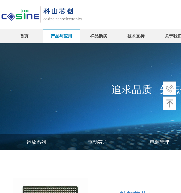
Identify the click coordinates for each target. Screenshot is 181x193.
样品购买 (98, 36)
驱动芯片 (98, 142)
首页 (24, 36)
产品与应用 (61, 36)
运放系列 (36, 142)
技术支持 (136, 36)
